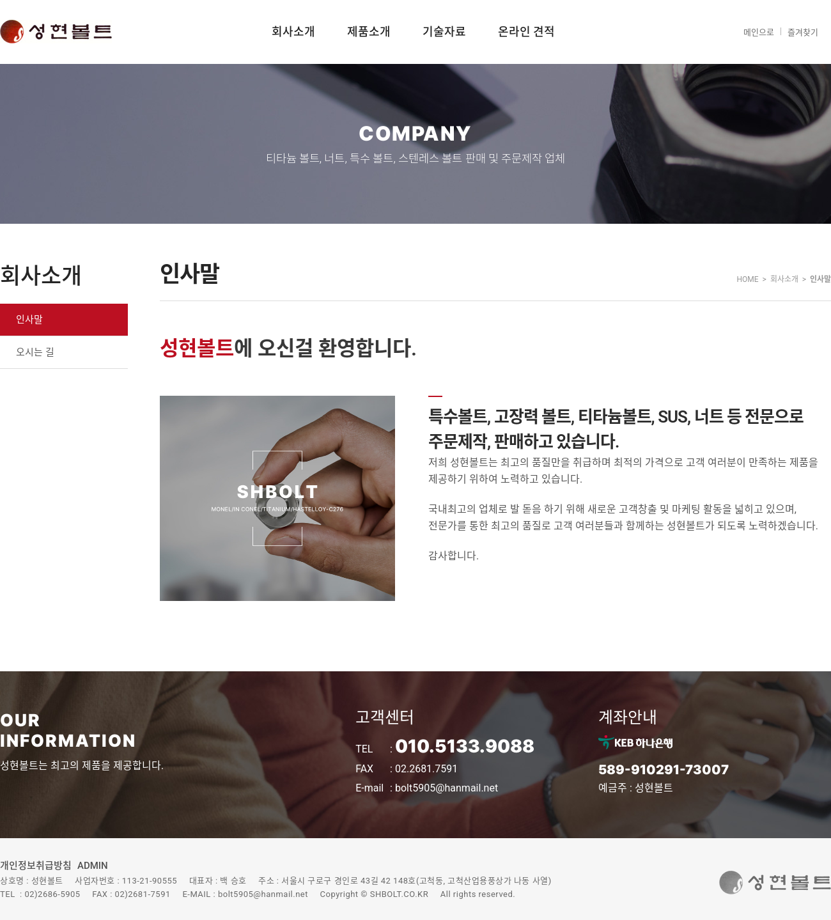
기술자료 (444, 31)
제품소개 (369, 31)
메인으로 (758, 32)
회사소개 (293, 31)
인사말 (29, 319)
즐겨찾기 (803, 32)
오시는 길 (35, 352)
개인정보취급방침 (36, 865)
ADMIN (92, 865)
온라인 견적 (526, 31)
